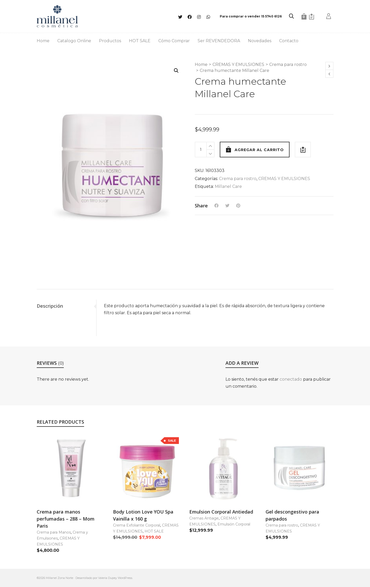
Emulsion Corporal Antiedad (221, 512)
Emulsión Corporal (233, 524)
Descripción (50, 306)
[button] (176, 70)
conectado (291, 379)
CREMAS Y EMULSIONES (238, 64)
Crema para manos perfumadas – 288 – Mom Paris (66, 519)
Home (201, 64)
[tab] (66, 306)
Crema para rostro (288, 64)
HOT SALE (154, 531)
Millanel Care (228, 186)
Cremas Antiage (204, 518)
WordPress (125, 578)
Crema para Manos (54, 532)
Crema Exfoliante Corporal (136, 525)
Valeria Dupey (107, 578)
